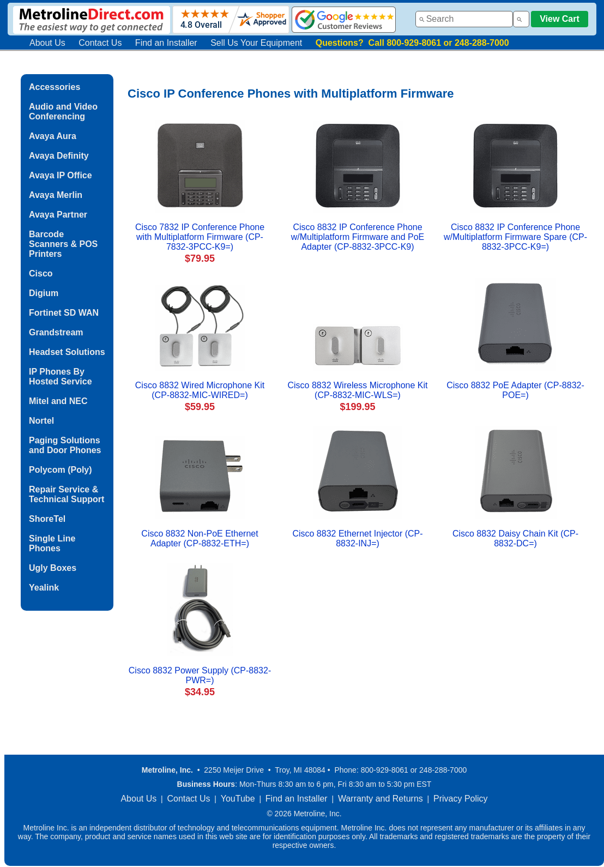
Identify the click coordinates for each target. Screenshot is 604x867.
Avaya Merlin (55, 195)
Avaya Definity (59, 155)
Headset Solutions (67, 352)
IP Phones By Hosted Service (60, 376)
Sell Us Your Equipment (256, 42)
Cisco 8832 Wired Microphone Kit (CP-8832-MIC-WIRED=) (199, 390)
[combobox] (464, 19)
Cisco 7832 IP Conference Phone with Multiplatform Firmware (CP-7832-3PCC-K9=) (199, 236)
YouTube (238, 798)
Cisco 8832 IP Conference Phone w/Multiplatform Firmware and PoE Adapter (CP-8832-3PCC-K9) (358, 236)
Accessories (54, 87)
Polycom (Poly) (60, 469)
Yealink (44, 587)
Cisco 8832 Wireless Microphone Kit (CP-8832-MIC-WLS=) (358, 390)
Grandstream (56, 332)
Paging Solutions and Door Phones (65, 445)
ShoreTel (47, 518)
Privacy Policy (460, 798)
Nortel (41, 420)
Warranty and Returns (380, 798)
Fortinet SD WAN (64, 312)
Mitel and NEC (58, 401)
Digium (43, 293)
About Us (47, 42)
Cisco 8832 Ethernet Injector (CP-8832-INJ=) (357, 538)
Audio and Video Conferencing (63, 111)
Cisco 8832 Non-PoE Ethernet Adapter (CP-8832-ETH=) (199, 538)
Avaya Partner (58, 214)
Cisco (41, 273)
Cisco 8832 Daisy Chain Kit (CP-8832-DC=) (515, 538)
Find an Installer (166, 42)
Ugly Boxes (52, 568)
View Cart (559, 18)
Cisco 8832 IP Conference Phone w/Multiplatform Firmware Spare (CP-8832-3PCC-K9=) (515, 236)
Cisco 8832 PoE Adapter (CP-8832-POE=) (515, 390)
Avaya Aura (52, 136)
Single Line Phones (52, 543)
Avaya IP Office (60, 175)
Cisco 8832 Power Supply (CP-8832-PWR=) (200, 675)
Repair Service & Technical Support (66, 494)
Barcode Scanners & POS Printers (63, 244)
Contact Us (100, 42)
